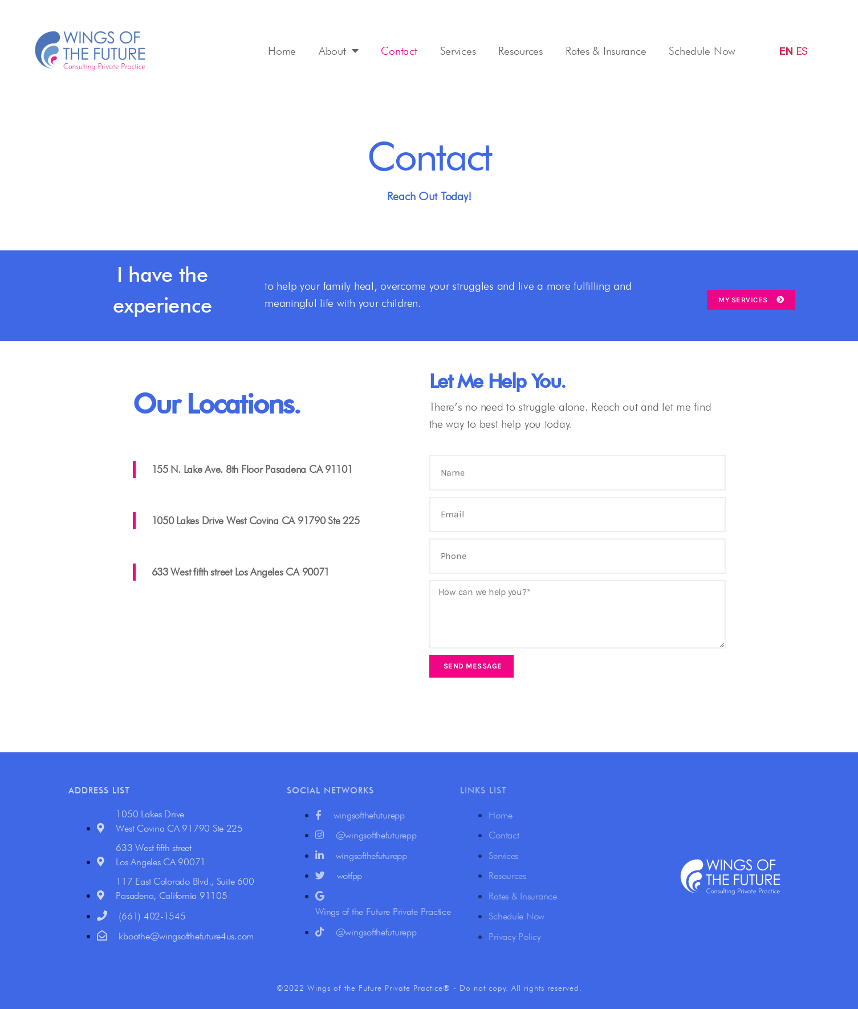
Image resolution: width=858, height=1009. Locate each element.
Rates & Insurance (606, 51)
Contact (399, 51)
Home (282, 51)
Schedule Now (702, 51)
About (338, 50)
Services (458, 51)
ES (802, 51)
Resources (520, 51)
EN (785, 51)
